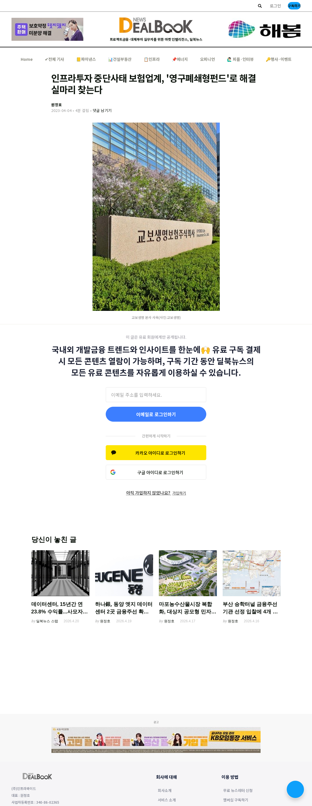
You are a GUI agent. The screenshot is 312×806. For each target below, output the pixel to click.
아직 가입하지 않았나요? (156, 493)
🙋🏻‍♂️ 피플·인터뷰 (240, 59)
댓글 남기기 (102, 110)
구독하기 (294, 5)
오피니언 (207, 59)
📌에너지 (180, 59)
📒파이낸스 (86, 59)
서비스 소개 (167, 800)
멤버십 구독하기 (235, 800)
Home (27, 59)
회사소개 (165, 790)
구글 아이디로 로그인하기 (160, 472)
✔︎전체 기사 (54, 59)
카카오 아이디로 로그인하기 (160, 453)
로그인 (275, 6)
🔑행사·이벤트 (279, 59)
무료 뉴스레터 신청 (238, 790)
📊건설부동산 (120, 59)
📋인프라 (152, 59)
